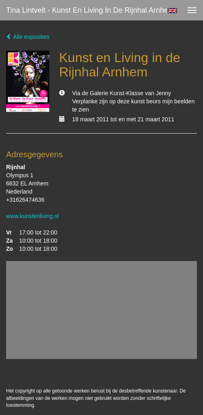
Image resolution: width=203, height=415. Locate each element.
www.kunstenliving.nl (32, 216)
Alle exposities (28, 36)
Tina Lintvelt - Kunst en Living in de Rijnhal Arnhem (90, 10)
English (172, 10)
